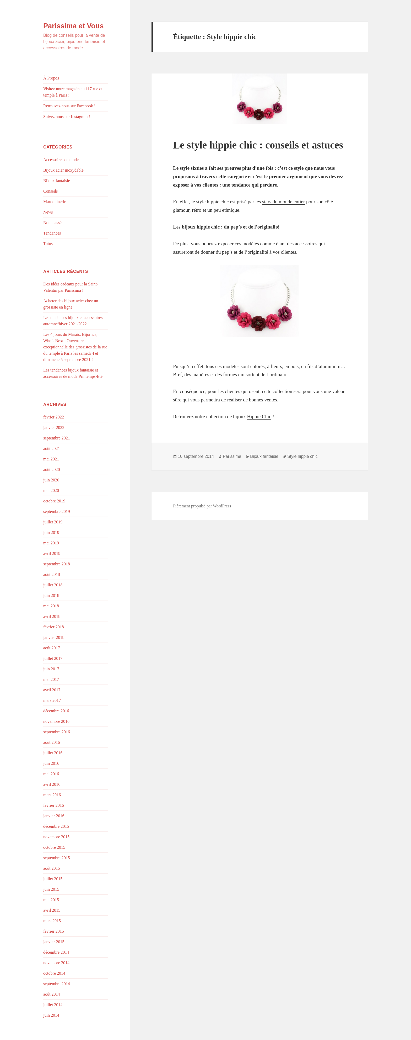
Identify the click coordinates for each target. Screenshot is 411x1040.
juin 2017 (51, 669)
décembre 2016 (56, 711)
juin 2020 (51, 480)
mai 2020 (51, 490)
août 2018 (51, 574)
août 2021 (51, 448)
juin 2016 (51, 763)
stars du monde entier (283, 201)
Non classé (52, 222)
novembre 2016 (56, 721)
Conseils (50, 191)
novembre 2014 (56, 963)
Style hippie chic (302, 456)
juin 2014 (51, 1015)
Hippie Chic (259, 416)
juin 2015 (51, 889)
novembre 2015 (56, 837)
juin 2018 (51, 595)
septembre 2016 (56, 732)
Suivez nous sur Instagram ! (66, 116)
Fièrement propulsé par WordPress (202, 506)
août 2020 (51, 469)
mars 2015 (52, 921)
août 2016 (51, 742)
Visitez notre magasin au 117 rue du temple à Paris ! (73, 92)
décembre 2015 (56, 826)
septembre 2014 (56, 983)
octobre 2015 (54, 847)
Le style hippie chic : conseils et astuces (258, 145)
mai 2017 (51, 679)
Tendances (52, 233)
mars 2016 (52, 795)
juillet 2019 (52, 522)
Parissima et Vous (73, 26)
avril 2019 (51, 553)
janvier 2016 (53, 816)
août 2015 (51, 868)
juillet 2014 (52, 1004)
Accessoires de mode (61, 159)
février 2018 (53, 627)
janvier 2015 (53, 942)
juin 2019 (51, 532)
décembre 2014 (56, 952)
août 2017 (51, 648)
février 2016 (53, 805)
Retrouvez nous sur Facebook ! (69, 106)
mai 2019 (51, 543)
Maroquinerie (54, 201)
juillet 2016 (52, 753)
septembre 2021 (56, 438)
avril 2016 (51, 784)
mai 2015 (51, 900)
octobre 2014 (54, 973)
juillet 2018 (52, 585)
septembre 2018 (56, 564)
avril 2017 (51, 690)
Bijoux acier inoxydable (63, 170)
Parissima (232, 456)
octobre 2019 (54, 501)
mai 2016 (51, 774)
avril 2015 (51, 910)
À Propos (51, 78)
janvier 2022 (53, 427)
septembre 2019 (56, 511)
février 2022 (53, 417)
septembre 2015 (56, 858)
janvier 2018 (53, 637)
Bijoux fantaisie (56, 180)
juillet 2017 (52, 658)
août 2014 (51, 994)
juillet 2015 (52, 879)
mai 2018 (51, 606)
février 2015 (53, 931)
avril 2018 (51, 616)
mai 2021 (51, 459)
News (48, 212)
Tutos (48, 243)
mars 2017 (52, 700)
